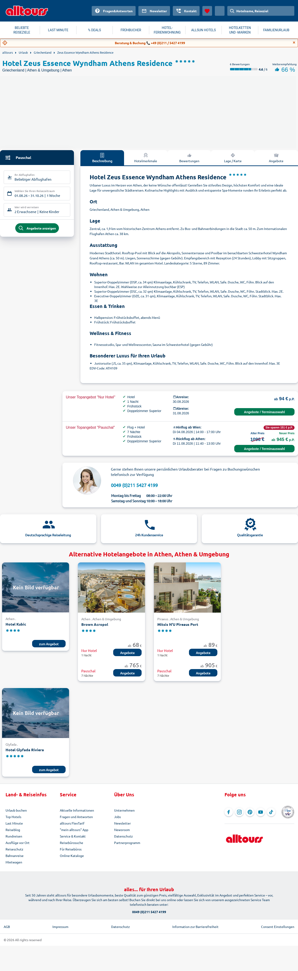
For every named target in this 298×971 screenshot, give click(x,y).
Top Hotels (13, 817)
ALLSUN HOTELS (203, 30)
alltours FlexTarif (72, 823)
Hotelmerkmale (145, 157)
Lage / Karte (233, 157)
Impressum (60, 926)
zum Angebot (49, 644)
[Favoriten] (207, 11)
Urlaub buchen (16, 810)
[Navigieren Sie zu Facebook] (229, 812)
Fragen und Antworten (76, 817)
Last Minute (14, 823)
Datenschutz (123, 836)
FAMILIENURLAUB (276, 30)
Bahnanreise (15, 855)
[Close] (294, 42)
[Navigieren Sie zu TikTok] (271, 812)
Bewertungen (189, 157)
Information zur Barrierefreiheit (195, 926)
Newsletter (122, 823)
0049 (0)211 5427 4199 (134, 485)
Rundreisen (14, 836)
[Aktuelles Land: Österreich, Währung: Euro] (220, 11)
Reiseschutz (14, 849)
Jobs (117, 817)
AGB (7, 926)
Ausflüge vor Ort (18, 843)
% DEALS (94, 30)
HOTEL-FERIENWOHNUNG (167, 30)
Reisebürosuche (71, 843)
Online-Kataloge (72, 855)
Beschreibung (102, 157)
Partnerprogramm (127, 843)
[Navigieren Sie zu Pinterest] (250, 812)
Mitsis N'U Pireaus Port (177, 624)
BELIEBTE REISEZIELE (21, 30)
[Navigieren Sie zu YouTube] (260, 812)
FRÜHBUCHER (131, 30)
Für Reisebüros (71, 849)
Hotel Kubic (16, 624)
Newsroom (122, 830)
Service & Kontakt (73, 836)
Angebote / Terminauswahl (264, 412)
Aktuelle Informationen (77, 810)
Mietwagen (14, 862)
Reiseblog (13, 830)
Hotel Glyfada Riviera (25, 749)
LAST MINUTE (58, 30)
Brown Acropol (94, 624)
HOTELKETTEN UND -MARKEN (240, 30)
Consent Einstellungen (277, 926)
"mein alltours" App (74, 830)
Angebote (127, 653)
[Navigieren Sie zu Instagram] (239, 812)
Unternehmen (124, 810)
